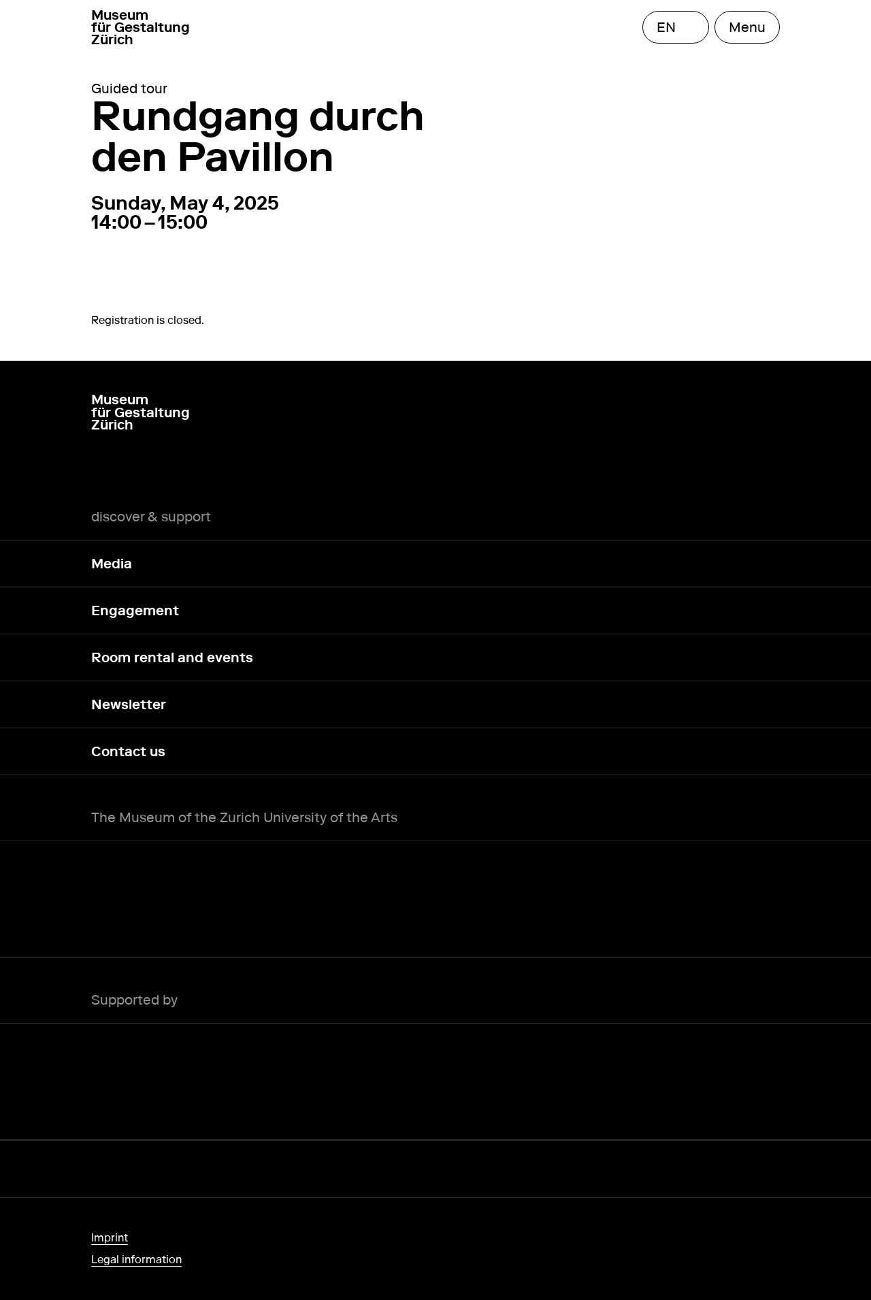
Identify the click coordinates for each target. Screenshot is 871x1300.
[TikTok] (197, 466)
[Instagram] (99, 466)
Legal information (136, 1259)
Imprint (109, 1237)
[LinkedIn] (132, 466)
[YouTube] (165, 466)
